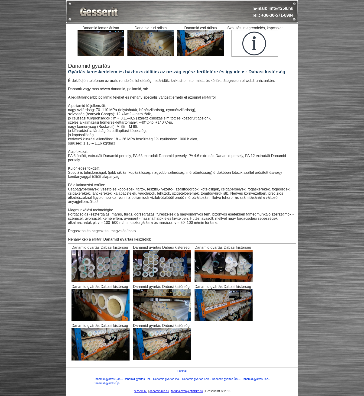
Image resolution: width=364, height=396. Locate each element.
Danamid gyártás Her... (138, 379)
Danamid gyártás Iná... (167, 379)
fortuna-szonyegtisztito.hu (187, 391)
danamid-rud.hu (159, 391)
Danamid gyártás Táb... (256, 379)
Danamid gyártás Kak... (196, 379)
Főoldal (181, 371)
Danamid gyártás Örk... (226, 379)
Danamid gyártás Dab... (108, 379)
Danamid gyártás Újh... (108, 383)
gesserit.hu (140, 391)
